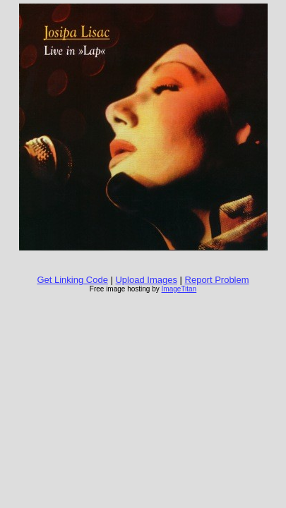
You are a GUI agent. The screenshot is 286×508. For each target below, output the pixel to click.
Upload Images (146, 279)
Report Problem (217, 279)
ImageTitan (179, 289)
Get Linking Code (72, 279)
